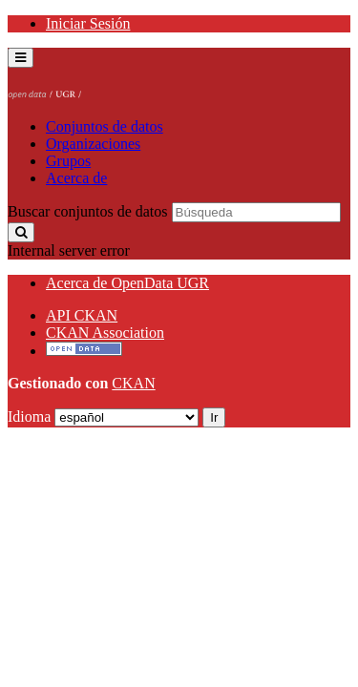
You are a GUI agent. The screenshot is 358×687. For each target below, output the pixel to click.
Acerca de (76, 178)
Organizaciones (93, 143)
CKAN (133, 383)
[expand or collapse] (20, 58)
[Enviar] (21, 232)
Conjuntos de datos (104, 126)
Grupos (68, 161)
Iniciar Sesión (88, 23)
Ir (214, 417)
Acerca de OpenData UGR (127, 283)
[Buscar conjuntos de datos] (256, 212)
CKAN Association (105, 332)
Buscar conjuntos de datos (88, 211)
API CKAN (81, 315)
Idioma (29, 416)
